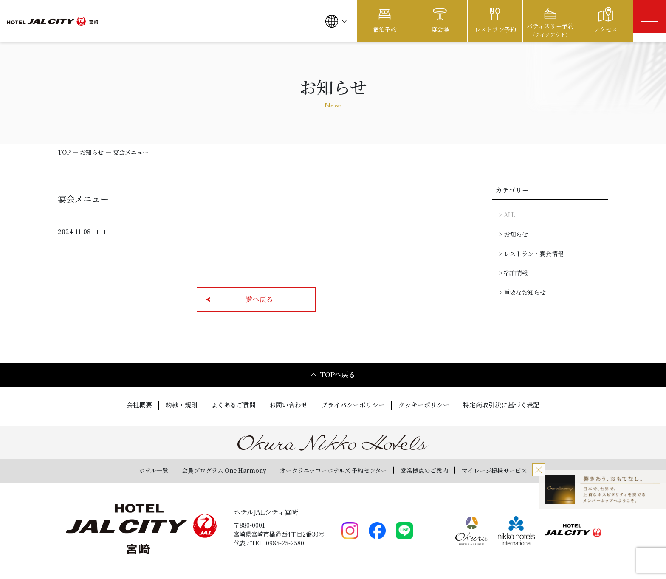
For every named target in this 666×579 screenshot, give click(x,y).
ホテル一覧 (131, 469)
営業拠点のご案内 (436, 469)
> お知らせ (513, 233)
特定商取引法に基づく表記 (509, 405)
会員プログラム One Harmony (210, 469)
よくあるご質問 (227, 405)
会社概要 (129, 405)
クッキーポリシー (428, 405)
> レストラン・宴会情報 (531, 252)
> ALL (507, 214)
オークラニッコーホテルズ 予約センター (334, 469)
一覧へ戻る (239, 299)
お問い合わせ (285, 405)
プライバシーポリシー (353, 405)
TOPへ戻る (332, 374)
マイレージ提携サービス (514, 469)
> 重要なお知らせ (522, 290)
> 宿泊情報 (513, 271)
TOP (64, 152)
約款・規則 (173, 405)
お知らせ (92, 152)
